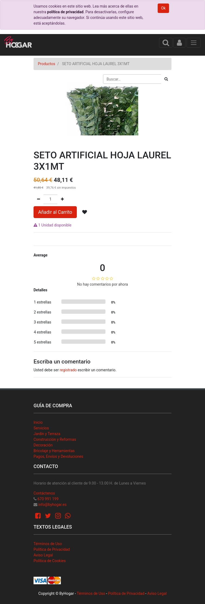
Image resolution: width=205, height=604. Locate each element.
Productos (46, 64)
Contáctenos (44, 493)
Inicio (38, 422)
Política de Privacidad (52, 549)
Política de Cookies (50, 561)
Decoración (43, 445)
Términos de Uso (48, 544)
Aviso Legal (43, 555)
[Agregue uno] (62, 199)
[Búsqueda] (166, 79)
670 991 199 (47, 499)
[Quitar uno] (39, 199)
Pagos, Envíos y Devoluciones (58, 456)
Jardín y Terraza (47, 434)
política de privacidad (65, 12)
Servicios (41, 428)
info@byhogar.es (52, 504)
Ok (163, 8)
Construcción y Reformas (55, 439)
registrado (68, 370)
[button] (85, 212)
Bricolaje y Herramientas (54, 451)
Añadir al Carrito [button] (55, 212)
